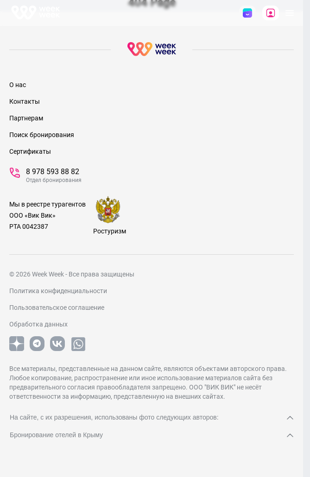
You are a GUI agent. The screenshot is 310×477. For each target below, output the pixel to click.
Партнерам (26, 118)
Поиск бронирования (41, 134)
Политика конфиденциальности (58, 291)
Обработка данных (38, 324)
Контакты (24, 101)
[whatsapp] (78, 350)
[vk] (57, 349)
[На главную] (35, 13)
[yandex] (16, 349)
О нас (17, 84)
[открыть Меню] (289, 13)
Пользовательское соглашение (56, 307)
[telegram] (37, 349)
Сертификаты (30, 151)
